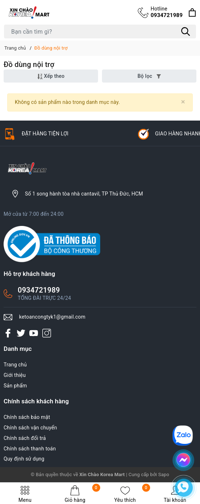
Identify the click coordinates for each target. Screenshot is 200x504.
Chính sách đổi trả (25, 438)
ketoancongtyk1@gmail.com (52, 317)
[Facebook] (8, 333)
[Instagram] (46, 333)
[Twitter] (21, 333)
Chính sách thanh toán (30, 449)
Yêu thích (132, 494)
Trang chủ (15, 365)
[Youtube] (33, 333)
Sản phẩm (15, 385)
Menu (24, 494)
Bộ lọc (149, 76)
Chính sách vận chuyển (30, 427)
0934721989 (166, 11)
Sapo (163, 474)
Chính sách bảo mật (27, 417)
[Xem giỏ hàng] (192, 12)
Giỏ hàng (82, 494)
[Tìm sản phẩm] (100, 31)
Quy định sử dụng (24, 459)
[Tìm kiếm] (185, 31)
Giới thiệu (15, 375)
